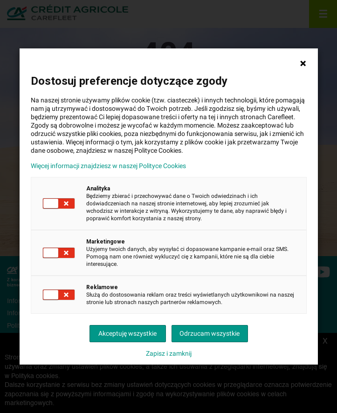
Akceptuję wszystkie (127, 333)
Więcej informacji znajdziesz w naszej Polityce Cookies (108, 165)
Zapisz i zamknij (169, 353)
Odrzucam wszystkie (209, 333)
